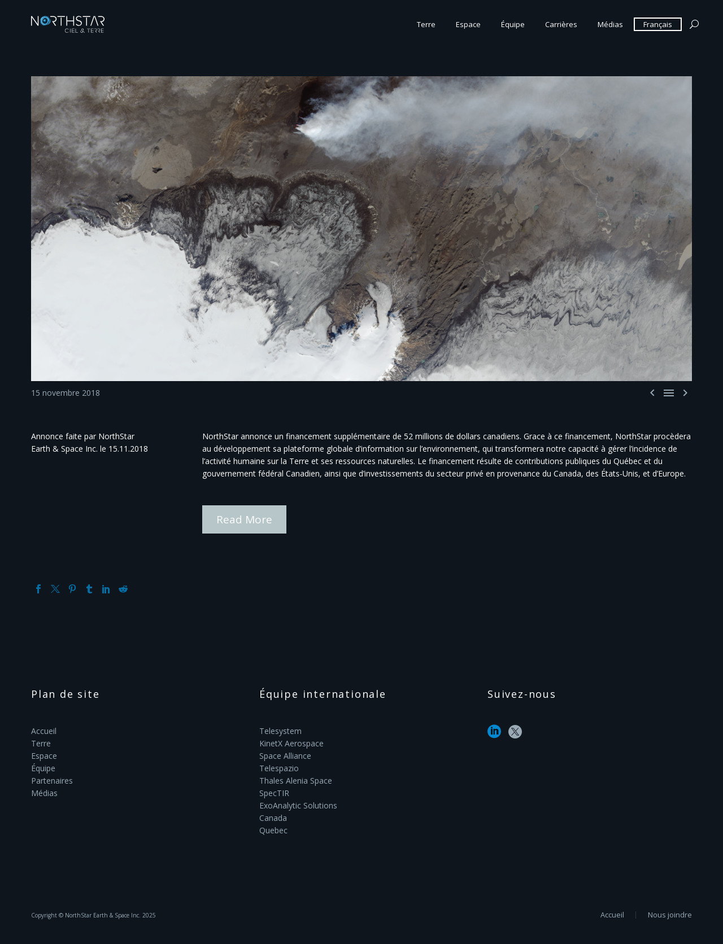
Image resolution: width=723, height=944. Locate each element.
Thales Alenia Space (295, 780)
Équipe (513, 24)
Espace (468, 24)
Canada (273, 817)
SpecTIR (274, 793)
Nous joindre (670, 915)
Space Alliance (285, 755)
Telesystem (280, 731)
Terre (426, 24)
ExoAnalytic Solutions (298, 805)
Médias (610, 24)
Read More (244, 519)
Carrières (561, 24)
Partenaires (52, 780)
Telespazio (279, 768)
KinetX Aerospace (291, 743)
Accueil (43, 731)
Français (657, 24)
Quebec (273, 830)
